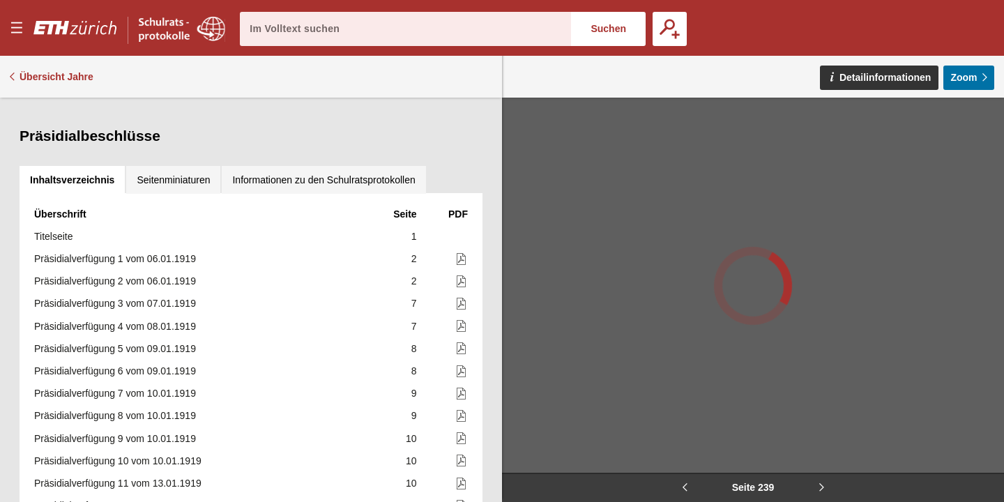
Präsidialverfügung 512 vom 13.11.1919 (120, 465)
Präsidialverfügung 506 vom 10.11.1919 (120, 330)
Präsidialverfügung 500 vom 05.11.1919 (120, 195)
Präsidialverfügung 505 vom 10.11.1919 (120, 308)
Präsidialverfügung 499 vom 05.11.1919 (125, 173)
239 (408, 218)
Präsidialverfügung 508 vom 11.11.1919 (120, 375)
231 (408, 173)
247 (408, 465)
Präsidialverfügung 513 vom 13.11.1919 (120, 487)
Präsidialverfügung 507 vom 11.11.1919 (120, 352)
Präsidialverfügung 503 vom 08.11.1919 (120, 263)
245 (408, 442)
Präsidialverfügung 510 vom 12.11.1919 (120, 420)
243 (408, 375)
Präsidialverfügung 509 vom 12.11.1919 (120, 398)
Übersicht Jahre (56, 76)
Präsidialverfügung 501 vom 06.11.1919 (120, 218)
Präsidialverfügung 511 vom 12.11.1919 (120, 442)
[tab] (72, 112)
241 (408, 285)
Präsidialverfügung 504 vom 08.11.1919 (120, 285)
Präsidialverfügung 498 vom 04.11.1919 (120, 151)
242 (408, 330)
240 (408, 240)
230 (408, 128)
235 (408, 195)
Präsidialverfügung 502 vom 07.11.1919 (120, 240)
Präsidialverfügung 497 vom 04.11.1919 (120, 128)
